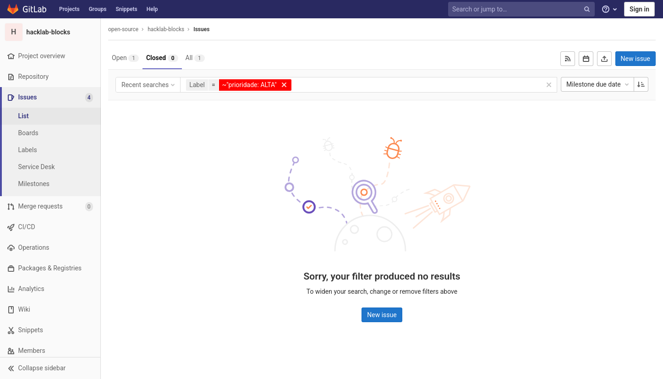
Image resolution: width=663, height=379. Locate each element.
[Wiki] (50, 309)
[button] (50, 368)
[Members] (50, 351)
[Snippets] (50, 330)
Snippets (126, 9)
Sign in (639, 9)
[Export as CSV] (604, 58)
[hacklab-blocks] (50, 32)
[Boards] (50, 133)
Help (152, 9)
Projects (69, 9)
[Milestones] (50, 184)
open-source (123, 29)
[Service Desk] (50, 167)
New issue (635, 58)
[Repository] (50, 76)
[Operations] (50, 247)
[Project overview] (50, 56)
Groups (98, 9)
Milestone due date (598, 84)
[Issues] (51, 97)
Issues (201, 29)
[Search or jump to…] (522, 9)
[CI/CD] (50, 227)
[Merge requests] (50, 206)
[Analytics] (50, 289)
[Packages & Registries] (50, 268)
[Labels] (50, 150)
